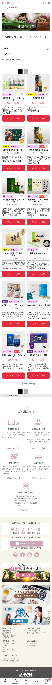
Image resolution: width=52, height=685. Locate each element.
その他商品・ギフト (8, 637)
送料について (6, 647)
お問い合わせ (31, 645)
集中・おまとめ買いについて (36, 633)
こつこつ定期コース (33, 631)
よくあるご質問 (32, 643)
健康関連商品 (6, 631)
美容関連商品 (6, 633)
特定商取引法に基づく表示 (10, 660)
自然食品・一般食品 (8, 635)
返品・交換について (8, 649)
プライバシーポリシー (9, 658)
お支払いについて (8, 645)
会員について (6, 651)
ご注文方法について (8, 643)
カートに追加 (13, 118)
